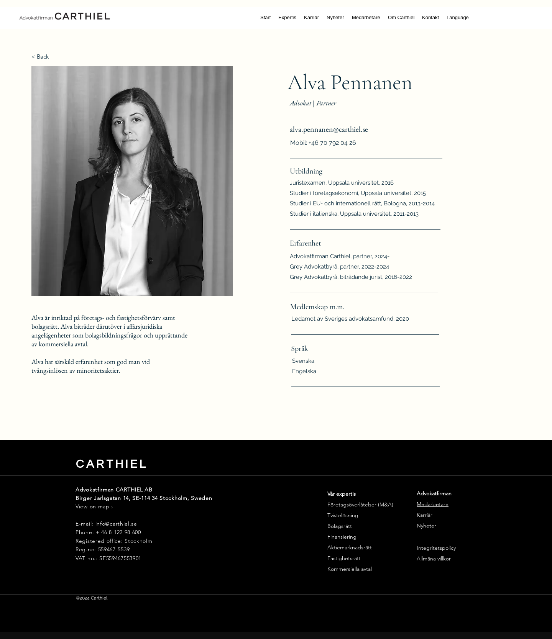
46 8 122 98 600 (120, 532)
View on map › (94, 506)
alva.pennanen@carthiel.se (329, 129)
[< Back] (45, 56)
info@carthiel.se (116, 523)
